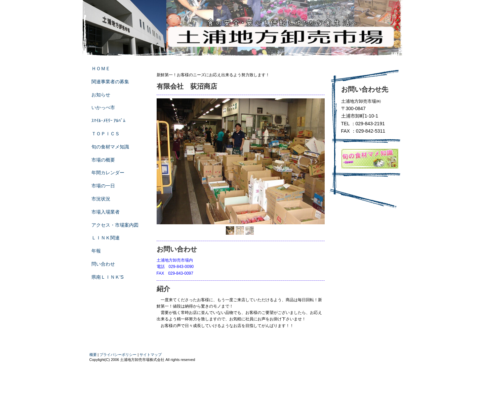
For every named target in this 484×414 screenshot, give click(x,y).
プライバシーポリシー (117, 355)
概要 (93, 355)
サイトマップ (150, 355)
